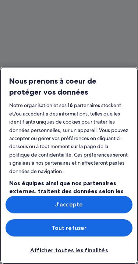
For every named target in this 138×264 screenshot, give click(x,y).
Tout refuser (69, 227)
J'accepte (69, 204)
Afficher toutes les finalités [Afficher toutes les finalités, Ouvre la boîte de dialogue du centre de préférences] (69, 250)
